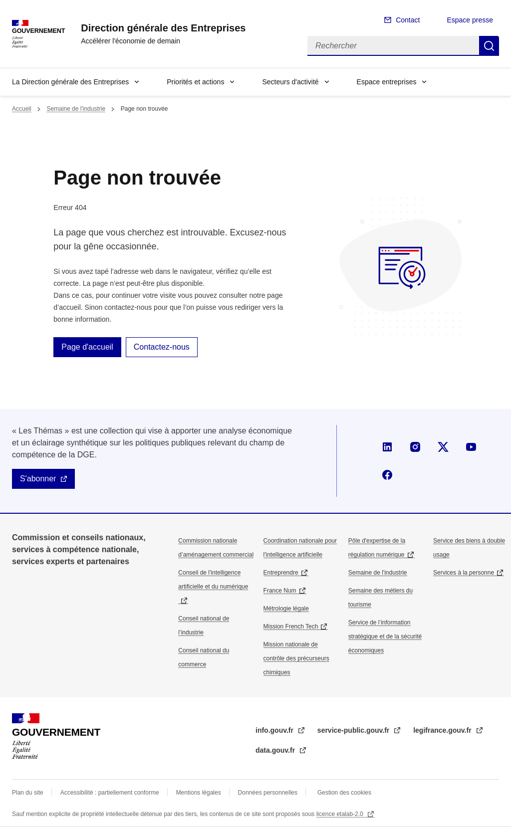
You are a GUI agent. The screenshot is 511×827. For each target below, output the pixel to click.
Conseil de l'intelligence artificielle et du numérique (213, 579)
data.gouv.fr (276, 750)
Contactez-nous (162, 347)
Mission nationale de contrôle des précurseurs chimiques (296, 658)
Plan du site (27, 792)
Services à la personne (463, 572)
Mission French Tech (290, 626)
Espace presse (470, 20)
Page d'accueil (87, 347)
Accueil (21, 108)
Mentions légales (198, 792)
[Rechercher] (393, 46)
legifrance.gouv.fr (443, 730)
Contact (408, 20)
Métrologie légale (286, 608)
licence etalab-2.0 (340, 814)
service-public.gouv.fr (354, 730)
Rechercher (489, 46)
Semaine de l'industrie (75, 108)
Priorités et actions (195, 82)
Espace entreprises (387, 82)
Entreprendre (280, 572)
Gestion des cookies (344, 792)
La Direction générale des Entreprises (70, 82)
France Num (279, 590)
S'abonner (38, 478)
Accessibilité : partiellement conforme (109, 792)
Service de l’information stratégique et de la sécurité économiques (385, 636)
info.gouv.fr (275, 730)
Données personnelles (267, 792)
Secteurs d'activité (290, 82)
